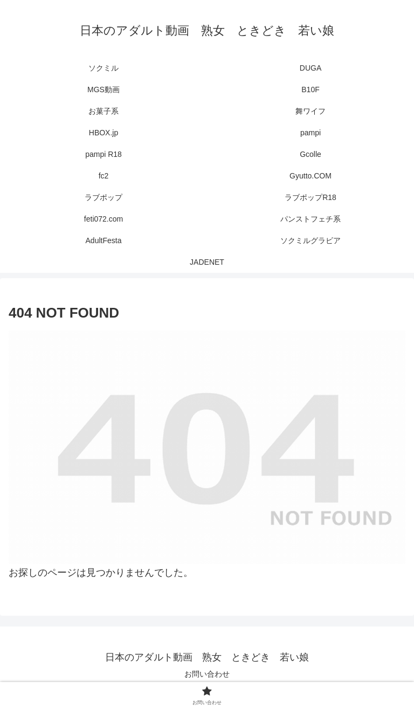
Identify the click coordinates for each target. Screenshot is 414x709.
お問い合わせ (207, 674)
